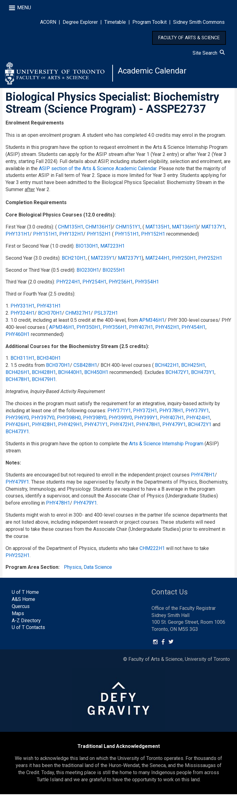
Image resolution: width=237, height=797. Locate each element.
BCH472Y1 (177, 375)
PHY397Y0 (43, 420)
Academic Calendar (155, 72)
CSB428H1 (85, 368)
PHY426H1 (18, 427)
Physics (72, 570)
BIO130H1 (87, 248)
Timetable (115, 22)
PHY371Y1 (119, 413)
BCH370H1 (50, 315)
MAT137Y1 (213, 229)
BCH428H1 (44, 375)
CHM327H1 (78, 315)
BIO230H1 (88, 272)
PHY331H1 (22, 308)
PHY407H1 (141, 330)
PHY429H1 (70, 427)
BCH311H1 (22, 361)
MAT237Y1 (130, 260)
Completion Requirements (36, 205)
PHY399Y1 (146, 420)
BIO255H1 (113, 272)
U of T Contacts (28, 630)
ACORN (48, 22)
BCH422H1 (167, 368)
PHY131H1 (18, 236)
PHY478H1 (148, 427)
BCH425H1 (193, 368)
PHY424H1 (198, 420)
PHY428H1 (44, 427)
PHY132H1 (71, 236)
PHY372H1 (145, 413)
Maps (18, 616)
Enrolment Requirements (35, 125)
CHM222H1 (152, 551)
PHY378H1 (171, 413)
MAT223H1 (112, 248)
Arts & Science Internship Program (166, 446)
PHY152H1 (99, 236)
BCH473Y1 (202, 375)
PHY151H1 (45, 236)
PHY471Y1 (96, 427)
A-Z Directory (26, 623)
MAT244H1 (157, 260)
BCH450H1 (96, 375)
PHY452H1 (167, 330)
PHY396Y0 (17, 420)
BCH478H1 (18, 382)
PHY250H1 (184, 260)
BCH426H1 (18, 375)
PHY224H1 (68, 284)
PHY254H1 (94, 284)
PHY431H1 (49, 308)
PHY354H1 (147, 284)
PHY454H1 (193, 330)
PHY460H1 (18, 337)
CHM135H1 (70, 229)
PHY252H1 (210, 260)
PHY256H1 (121, 284)
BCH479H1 (44, 382)
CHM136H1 (98, 229)
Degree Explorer (80, 22)
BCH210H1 (74, 260)
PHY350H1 (89, 330)
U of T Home (25, 595)
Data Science (98, 570)
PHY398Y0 (94, 420)
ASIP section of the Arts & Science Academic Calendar (97, 171)
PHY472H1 (122, 427)
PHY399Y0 (120, 420)
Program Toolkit (149, 22)
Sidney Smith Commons (199, 22)
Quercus (21, 609)
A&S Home (23, 602)
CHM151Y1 (128, 229)
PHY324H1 (22, 315)
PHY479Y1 (174, 427)
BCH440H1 (70, 375)
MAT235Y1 (102, 260)
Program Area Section (32, 570)
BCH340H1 (49, 361)
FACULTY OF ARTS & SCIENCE (189, 37)
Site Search (209, 53)
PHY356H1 (115, 330)
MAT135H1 (157, 229)
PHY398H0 (69, 420)
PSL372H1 (106, 315)
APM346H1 (151, 322)
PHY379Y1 (197, 413)
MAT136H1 (184, 229)
